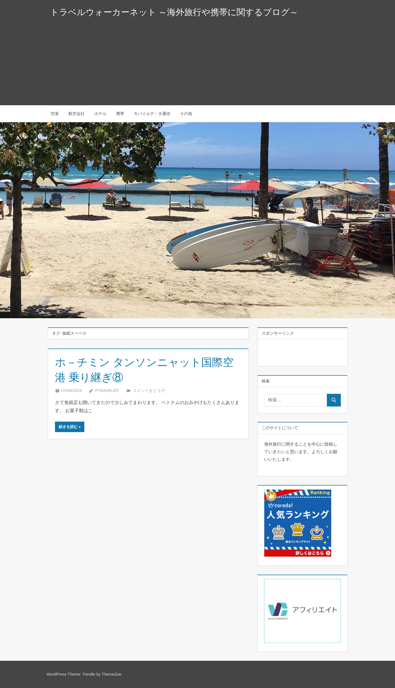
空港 (55, 113)
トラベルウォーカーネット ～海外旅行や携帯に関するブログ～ (174, 12)
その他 (186, 113)
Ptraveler (107, 390)
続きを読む (68, 427)
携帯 (120, 113)
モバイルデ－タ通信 (152, 113)
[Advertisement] (197, 65)
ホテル (100, 113)
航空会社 (76, 113)
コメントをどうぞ (149, 390)
